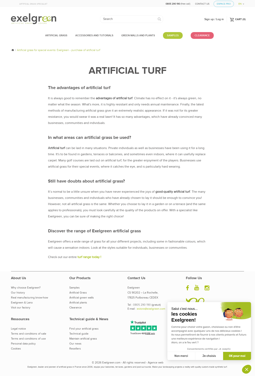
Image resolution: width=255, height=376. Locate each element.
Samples (74, 287)
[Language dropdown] (240, 2)
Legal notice (18, 328)
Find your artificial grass (84, 328)
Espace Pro (224, 3)
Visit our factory (20, 307)
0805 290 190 (142, 304)
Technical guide (78, 333)
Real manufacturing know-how (29, 297)
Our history (18, 292)
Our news (75, 343)
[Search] (131, 19)
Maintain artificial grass (83, 338)
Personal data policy (23, 343)
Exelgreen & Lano (22, 302)
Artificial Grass (78, 292)
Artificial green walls (81, 297)
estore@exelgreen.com (151, 308)
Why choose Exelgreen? (25, 287)
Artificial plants (78, 302)
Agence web (155, 362)
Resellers (75, 348)
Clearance (75, 307)
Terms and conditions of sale (28, 333)
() (238, 19)
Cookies (16, 348)
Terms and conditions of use (28, 338)
